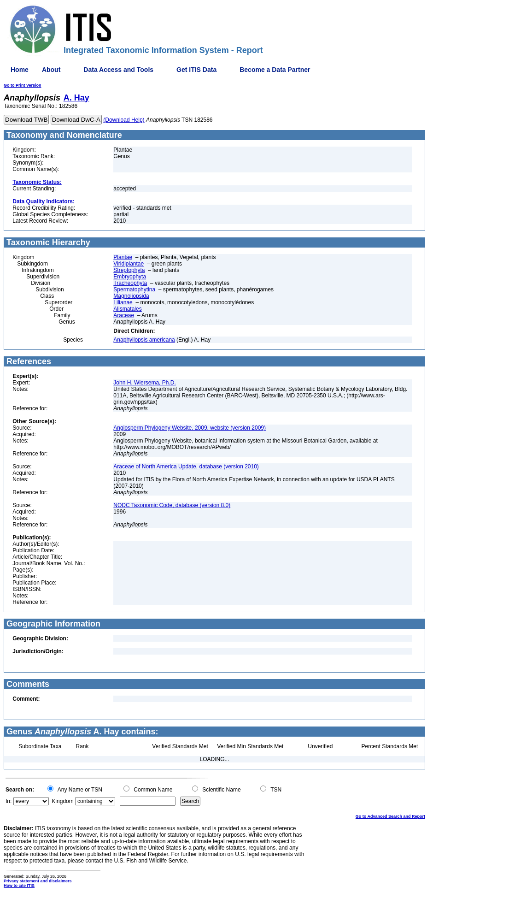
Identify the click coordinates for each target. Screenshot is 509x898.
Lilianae (122, 302)
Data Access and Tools (118, 69)
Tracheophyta (130, 283)
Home (20, 69)
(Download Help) (123, 120)
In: (9, 801)
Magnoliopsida (131, 296)
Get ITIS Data (196, 69)
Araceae (123, 315)
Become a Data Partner (275, 69)
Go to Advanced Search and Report (390, 816)
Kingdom (62, 801)
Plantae (122, 257)
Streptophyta (129, 270)
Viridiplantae (128, 263)
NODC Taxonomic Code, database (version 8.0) (171, 505)
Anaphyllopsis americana (144, 340)
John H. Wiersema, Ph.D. (144, 382)
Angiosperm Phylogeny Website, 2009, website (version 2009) (189, 428)
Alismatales (127, 309)
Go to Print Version (22, 85)
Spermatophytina (134, 289)
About (51, 69)
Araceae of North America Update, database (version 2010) (186, 466)
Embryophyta (129, 276)
